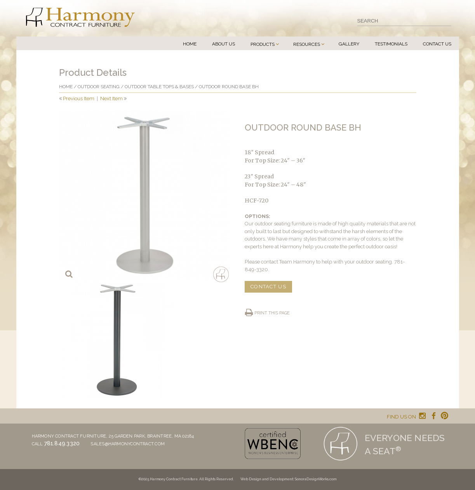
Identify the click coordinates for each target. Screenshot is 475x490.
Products (263, 44)
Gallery (349, 44)
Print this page (272, 313)
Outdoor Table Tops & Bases (159, 86)
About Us (223, 44)
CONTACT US (268, 286)
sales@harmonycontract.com (127, 443)
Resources (306, 44)
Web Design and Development (266, 479)
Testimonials (391, 44)
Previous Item (78, 98)
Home (190, 44)
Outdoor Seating (99, 86)
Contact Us (437, 44)
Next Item (111, 98)
